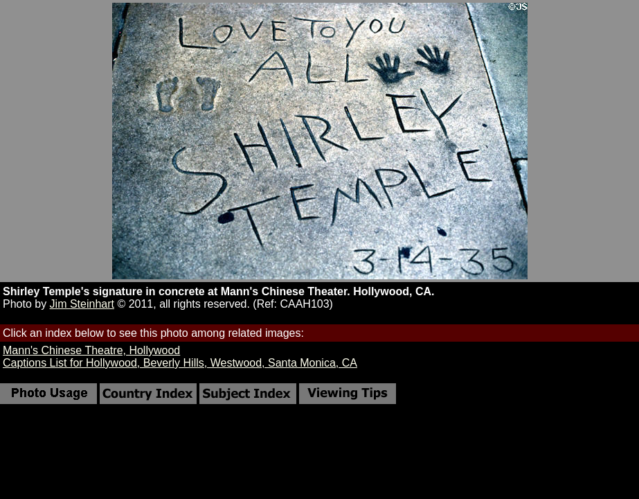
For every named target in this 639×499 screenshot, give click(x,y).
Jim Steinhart (82, 304)
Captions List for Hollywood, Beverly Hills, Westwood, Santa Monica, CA (180, 363)
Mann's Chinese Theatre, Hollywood (91, 350)
